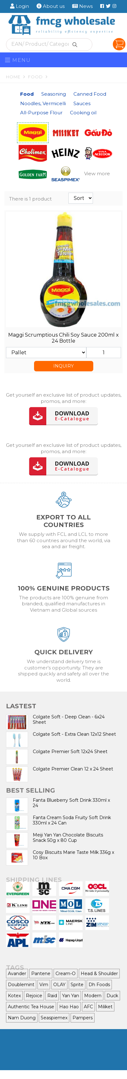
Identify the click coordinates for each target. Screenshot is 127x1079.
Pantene (40, 973)
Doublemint (21, 984)
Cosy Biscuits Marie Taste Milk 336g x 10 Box (73, 854)
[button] (98, 173)
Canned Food (89, 94)
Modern (92, 995)
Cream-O (65, 973)
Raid (52, 995)
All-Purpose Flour (41, 113)
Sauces (81, 103)
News (82, 6)
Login (19, 6)
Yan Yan (70, 995)
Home (16, 76)
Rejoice (34, 995)
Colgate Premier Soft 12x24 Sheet (70, 751)
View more (97, 174)
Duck (112, 995)
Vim (43, 984)
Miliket (105, 1007)
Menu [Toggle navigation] (18, 60)
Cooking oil (83, 113)
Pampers (82, 1018)
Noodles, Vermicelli (43, 103)
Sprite (77, 984)
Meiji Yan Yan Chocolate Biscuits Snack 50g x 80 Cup (68, 837)
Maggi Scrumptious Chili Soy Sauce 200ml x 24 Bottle (63, 338)
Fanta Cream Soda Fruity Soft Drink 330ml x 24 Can (72, 820)
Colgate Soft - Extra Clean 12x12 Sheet (74, 734)
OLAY (59, 984)
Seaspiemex (54, 1018)
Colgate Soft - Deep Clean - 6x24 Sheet (69, 719)
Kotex (14, 995)
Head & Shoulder (99, 973)
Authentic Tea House (31, 1007)
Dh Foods (99, 984)
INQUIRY (63, 366)
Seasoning (53, 94)
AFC (88, 1007)
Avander (17, 973)
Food (38, 76)
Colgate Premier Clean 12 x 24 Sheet (73, 769)
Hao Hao (69, 1007)
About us (51, 6)
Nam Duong (22, 1018)
